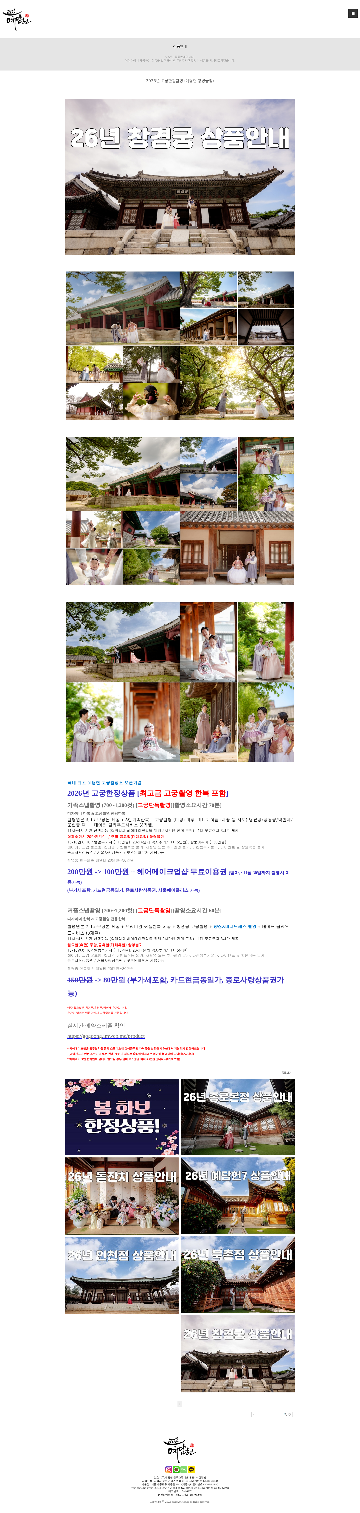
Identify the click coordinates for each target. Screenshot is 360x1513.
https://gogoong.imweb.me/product (106, 1036)
